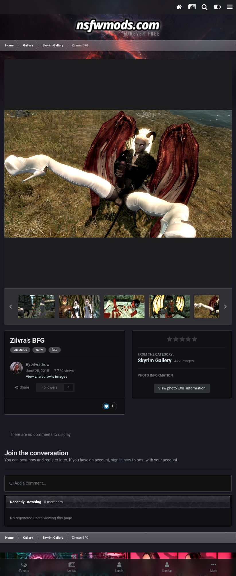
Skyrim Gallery (154, 360)
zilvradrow (40, 364)
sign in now (121, 460)
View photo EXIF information (182, 388)
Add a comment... (27, 483)
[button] (10, 306)
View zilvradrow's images (46, 376)
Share (22, 387)
